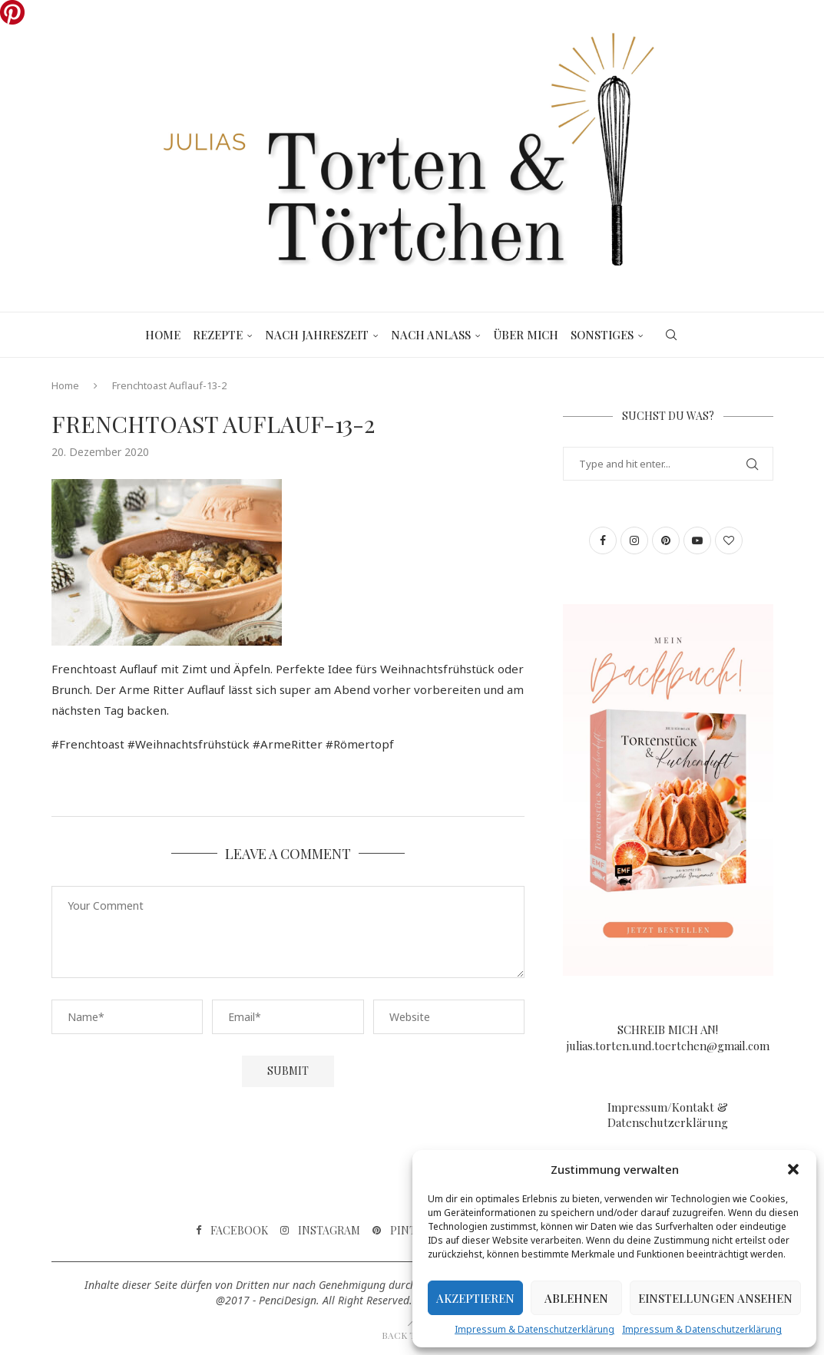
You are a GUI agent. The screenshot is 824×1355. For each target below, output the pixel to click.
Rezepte (218, 334)
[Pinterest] (411, 1230)
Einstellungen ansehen (715, 1298)
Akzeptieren (475, 1298)
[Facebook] (232, 1230)
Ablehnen (576, 1298)
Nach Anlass (431, 334)
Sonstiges (602, 334)
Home (162, 334)
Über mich (525, 334)
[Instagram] (320, 1230)
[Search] (671, 334)
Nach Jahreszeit (317, 334)
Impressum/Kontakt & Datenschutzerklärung (667, 1114)
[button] (793, 1169)
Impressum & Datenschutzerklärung (534, 1329)
